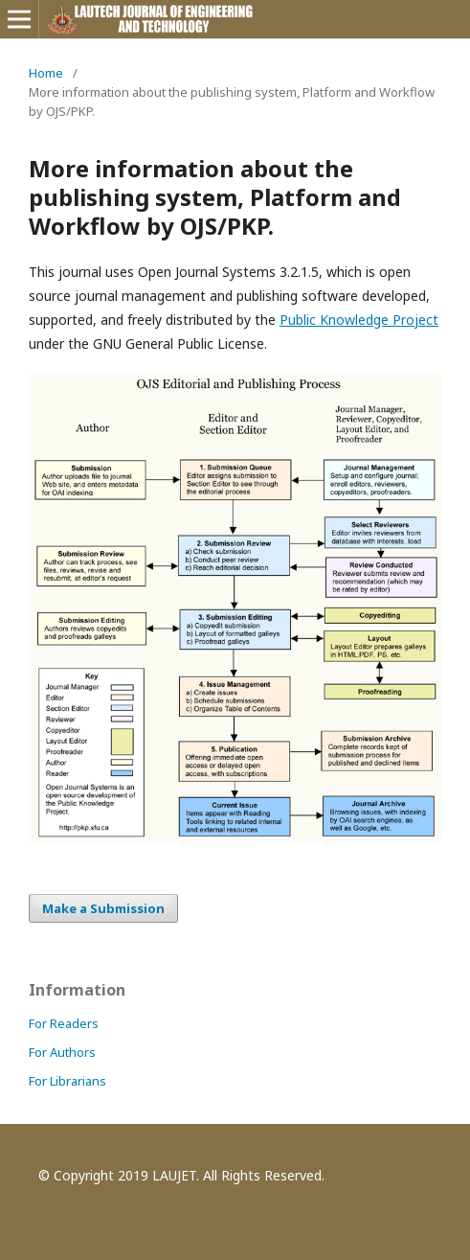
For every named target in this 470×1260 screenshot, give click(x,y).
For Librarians (67, 1080)
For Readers (64, 1023)
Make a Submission (103, 908)
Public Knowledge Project (359, 319)
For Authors (62, 1052)
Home (46, 72)
